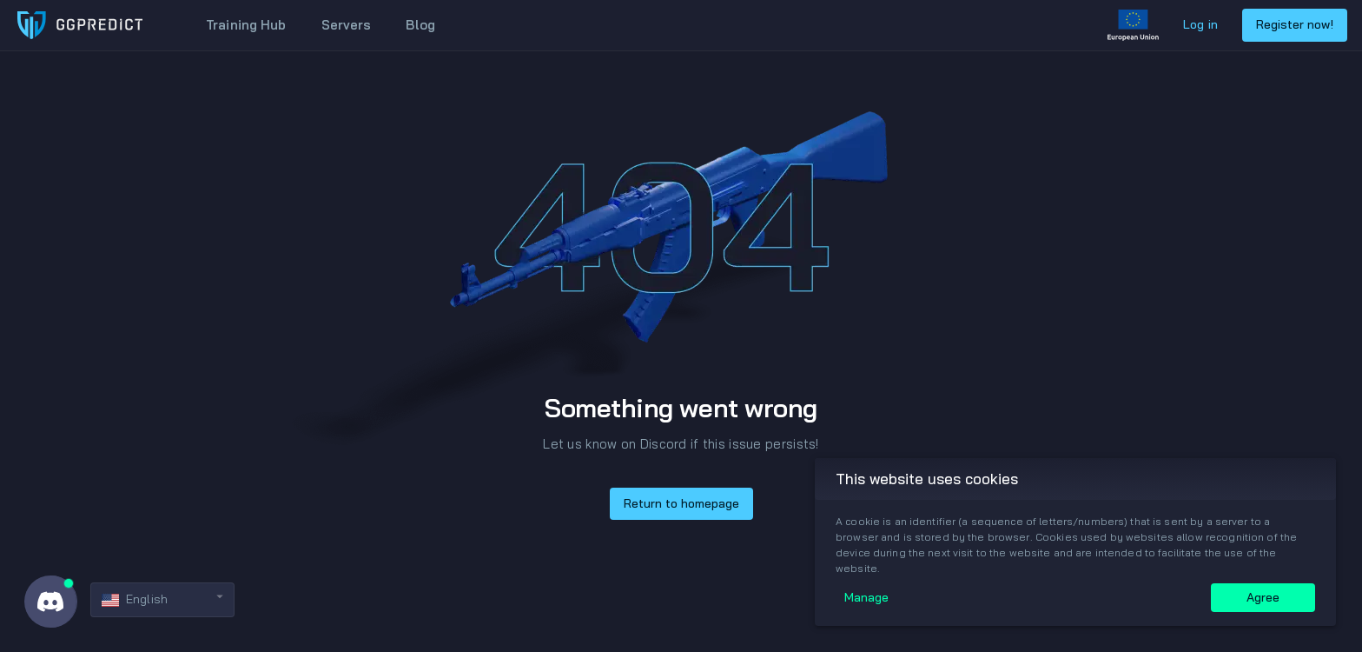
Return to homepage (681, 503)
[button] (162, 599)
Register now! (1294, 24)
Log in (1200, 24)
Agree (1262, 597)
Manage (866, 597)
